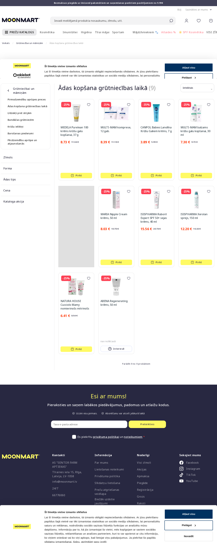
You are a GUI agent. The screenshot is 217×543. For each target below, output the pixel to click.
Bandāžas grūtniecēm (21, 119)
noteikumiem (133, 437)
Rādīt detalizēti (53, 536)
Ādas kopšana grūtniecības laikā (27, 106)
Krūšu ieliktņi (16, 126)
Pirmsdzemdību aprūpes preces (27, 99)
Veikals (6, 43)
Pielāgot (189, 510)
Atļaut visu (188, 499)
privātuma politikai (106, 437)
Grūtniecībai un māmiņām (29, 43)
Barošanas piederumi (21, 133)
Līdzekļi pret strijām (20, 113)
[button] (179, 10)
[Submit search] (171, 21)
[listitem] (196, 463)
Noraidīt (189, 521)
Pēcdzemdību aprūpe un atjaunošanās (22, 142)
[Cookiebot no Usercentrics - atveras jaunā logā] (22, 536)
